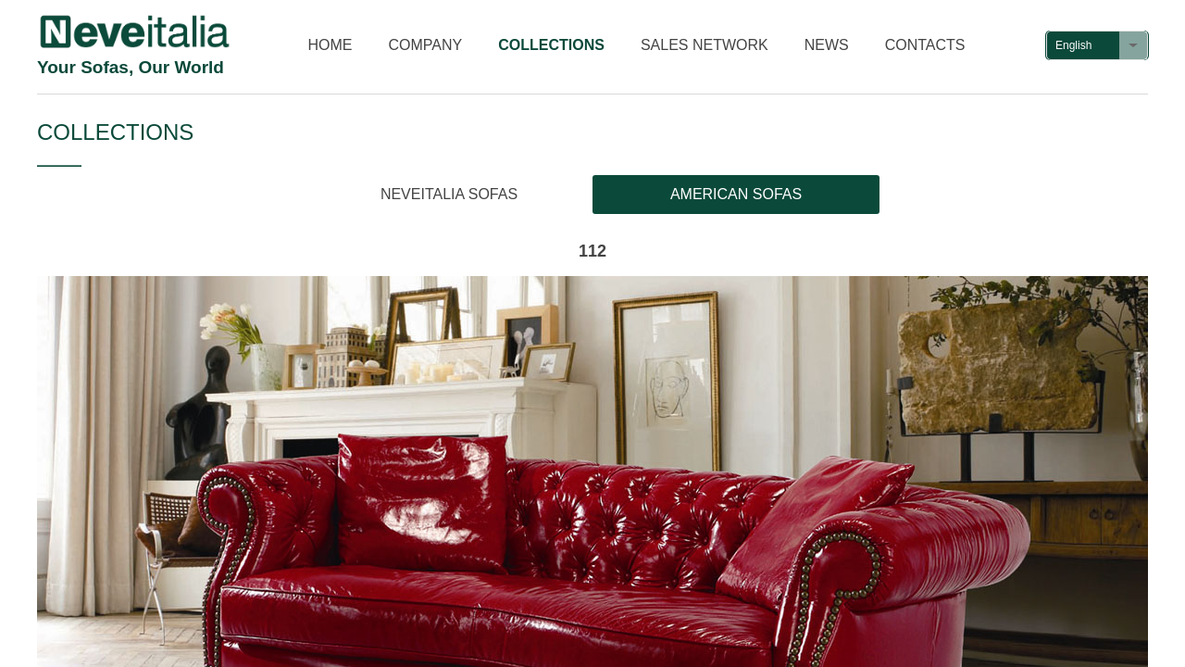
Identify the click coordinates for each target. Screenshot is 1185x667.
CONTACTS (925, 45)
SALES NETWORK (704, 45)
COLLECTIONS (551, 45)
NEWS (827, 45)
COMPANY (426, 45)
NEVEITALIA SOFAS (449, 194)
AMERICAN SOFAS (736, 194)
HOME (330, 45)
